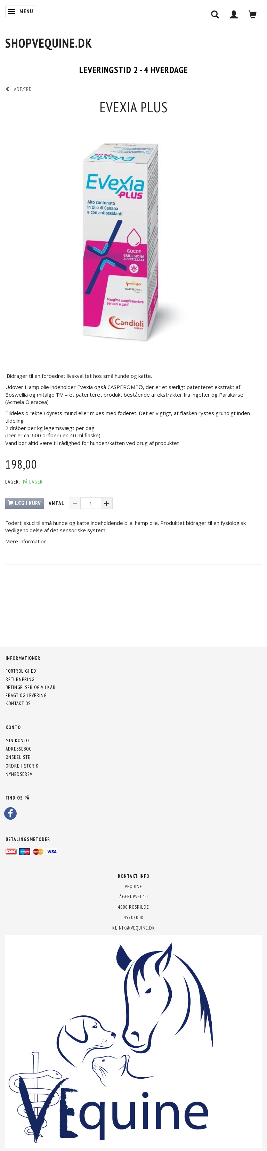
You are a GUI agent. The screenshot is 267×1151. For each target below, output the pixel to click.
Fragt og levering (26, 695)
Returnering (20, 679)
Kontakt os (18, 703)
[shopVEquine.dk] (48, 43)
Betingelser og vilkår (31, 687)
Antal (57, 503)
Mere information (26, 541)
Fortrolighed (21, 671)
